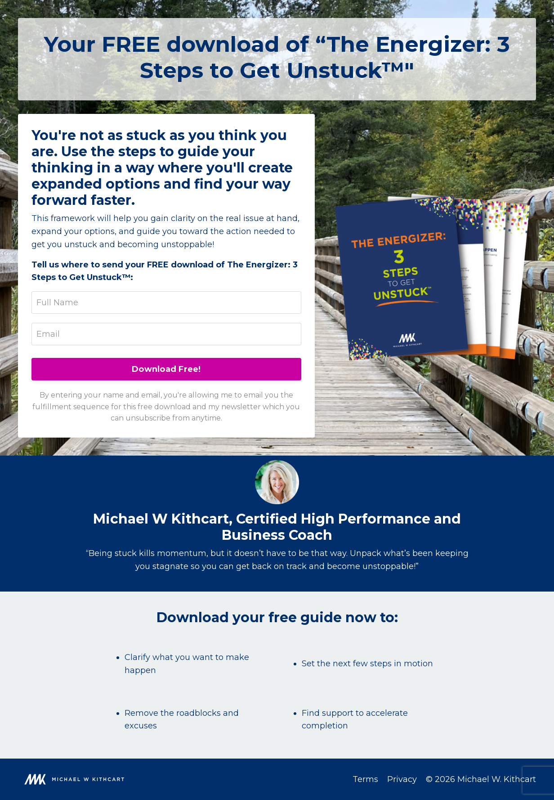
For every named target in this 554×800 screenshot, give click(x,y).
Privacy (402, 779)
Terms (365, 779)
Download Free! (166, 369)
